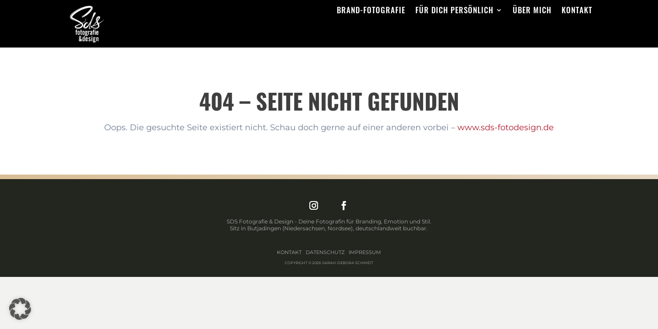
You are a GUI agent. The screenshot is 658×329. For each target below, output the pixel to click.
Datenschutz (325, 252)
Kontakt (577, 11)
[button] (20, 309)
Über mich (532, 11)
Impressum (365, 252)
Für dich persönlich (454, 11)
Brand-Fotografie (371, 11)
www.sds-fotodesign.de (505, 127)
